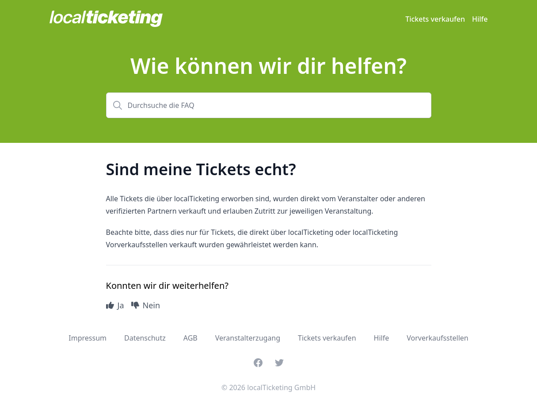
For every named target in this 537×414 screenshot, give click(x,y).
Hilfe (480, 19)
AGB (190, 338)
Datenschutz (145, 338)
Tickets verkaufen (435, 19)
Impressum (88, 338)
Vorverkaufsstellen (437, 338)
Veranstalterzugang (247, 338)
